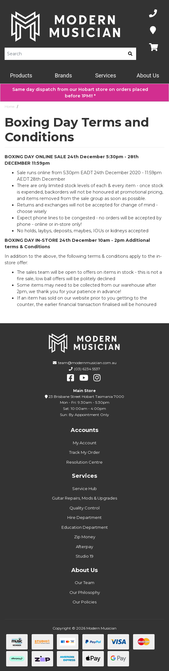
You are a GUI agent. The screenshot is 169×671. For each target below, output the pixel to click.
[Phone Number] (153, 13)
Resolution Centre (84, 462)
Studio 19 (84, 556)
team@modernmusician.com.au (87, 362)
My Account (84, 442)
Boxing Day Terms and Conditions (48, 106)
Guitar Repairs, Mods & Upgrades (84, 498)
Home (9, 106)
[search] (130, 54)
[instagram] (96, 378)
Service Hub (84, 488)
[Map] (153, 30)
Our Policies (84, 601)
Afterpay (84, 546)
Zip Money (84, 536)
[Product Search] (64, 54)
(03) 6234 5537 (87, 369)
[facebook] (70, 378)
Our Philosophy (84, 592)
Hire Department (84, 517)
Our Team (84, 582)
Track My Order (84, 452)
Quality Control (84, 507)
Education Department (84, 527)
